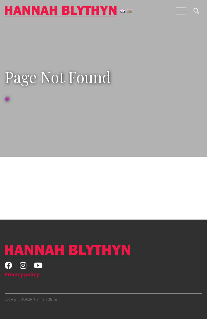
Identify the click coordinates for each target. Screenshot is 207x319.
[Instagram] (23, 266)
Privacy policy (22, 274)
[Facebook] (8, 266)
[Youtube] (38, 266)
